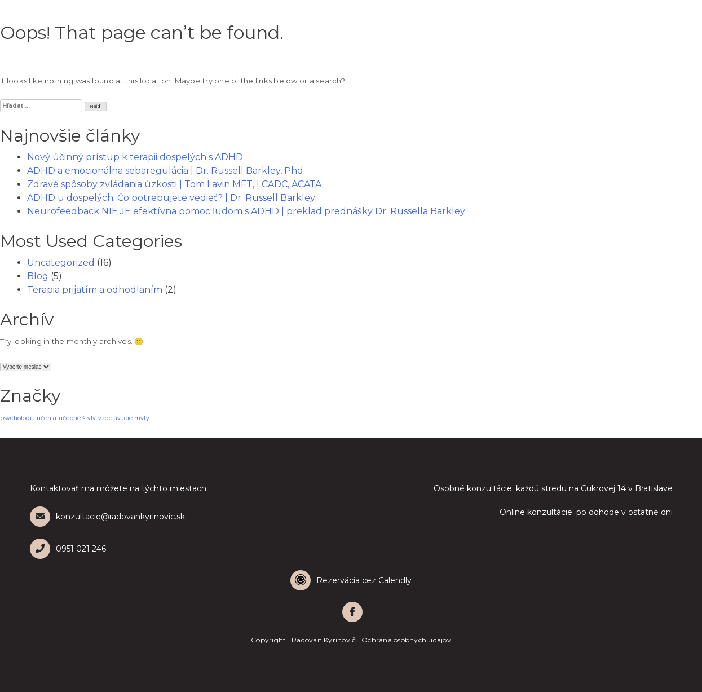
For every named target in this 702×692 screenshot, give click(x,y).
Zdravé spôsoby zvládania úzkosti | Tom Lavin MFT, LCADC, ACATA (174, 184)
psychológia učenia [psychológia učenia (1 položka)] (28, 418)
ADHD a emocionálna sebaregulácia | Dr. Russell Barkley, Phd (165, 170)
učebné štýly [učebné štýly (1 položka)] (77, 418)
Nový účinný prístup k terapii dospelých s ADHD (135, 157)
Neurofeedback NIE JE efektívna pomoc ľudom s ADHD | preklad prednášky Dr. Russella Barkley (246, 211)
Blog (37, 276)
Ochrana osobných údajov (406, 640)
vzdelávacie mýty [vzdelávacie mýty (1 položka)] (123, 418)
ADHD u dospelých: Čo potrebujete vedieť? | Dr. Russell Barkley (171, 197)
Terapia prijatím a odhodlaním (94, 289)
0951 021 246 (68, 549)
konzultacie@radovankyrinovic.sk (107, 517)
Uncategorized (61, 262)
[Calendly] (351, 580)
